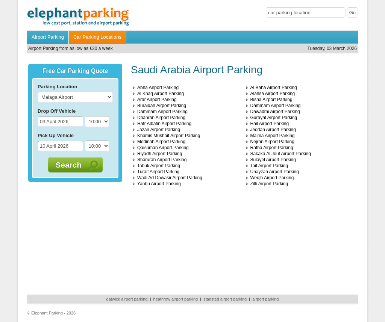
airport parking (265, 299)
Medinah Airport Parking (161, 141)
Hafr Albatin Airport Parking (164, 123)
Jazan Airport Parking (158, 129)
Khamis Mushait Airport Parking (168, 135)
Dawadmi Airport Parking (275, 111)
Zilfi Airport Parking (269, 183)
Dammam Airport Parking (275, 105)
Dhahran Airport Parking (161, 117)
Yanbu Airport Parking (159, 183)
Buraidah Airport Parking (161, 105)
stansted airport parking (225, 299)
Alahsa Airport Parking (272, 93)
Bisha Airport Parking (271, 99)
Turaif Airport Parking (158, 171)
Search (72, 164)
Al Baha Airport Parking (273, 87)
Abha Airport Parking (158, 87)
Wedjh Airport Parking (272, 177)
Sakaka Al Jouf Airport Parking (280, 153)
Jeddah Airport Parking (273, 129)
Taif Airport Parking (269, 165)
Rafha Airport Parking (271, 147)
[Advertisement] (75, 236)
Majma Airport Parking (272, 135)
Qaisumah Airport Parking (163, 147)
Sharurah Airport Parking (161, 159)
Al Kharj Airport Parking (160, 93)
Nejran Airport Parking (272, 141)
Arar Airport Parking (157, 99)
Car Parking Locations (97, 37)
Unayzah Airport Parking (274, 171)
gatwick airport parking (127, 299)
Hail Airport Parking (269, 123)
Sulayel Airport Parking (273, 159)
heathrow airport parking (175, 299)
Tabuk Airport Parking (158, 165)
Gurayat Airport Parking (273, 117)
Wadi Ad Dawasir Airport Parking (169, 177)
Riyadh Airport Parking (159, 153)
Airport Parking (48, 37)
